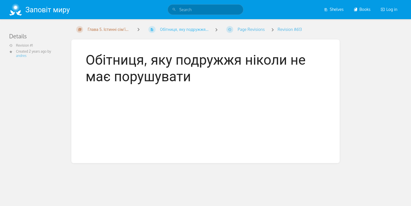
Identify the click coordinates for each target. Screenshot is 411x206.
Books (362, 9)
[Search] (174, 9)
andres (21, 56)
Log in (389, 9)
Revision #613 (290, 29)
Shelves (334, 9)
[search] (205, 9)
